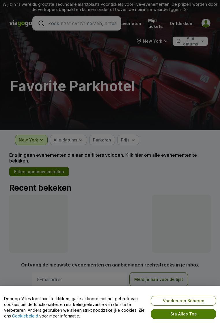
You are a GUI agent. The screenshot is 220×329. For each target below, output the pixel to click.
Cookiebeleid (25, 315)
